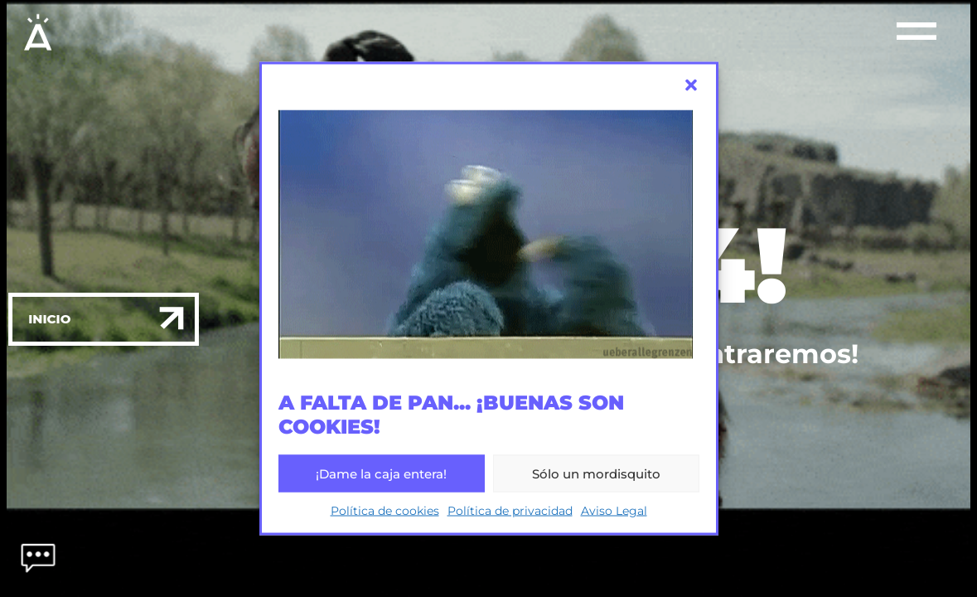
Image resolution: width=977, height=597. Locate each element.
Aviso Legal (614, 510)
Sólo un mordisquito (596, 473)
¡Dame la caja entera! (381, 473)
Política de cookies (385, 510)
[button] (691, 85)
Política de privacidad (510, 510)
